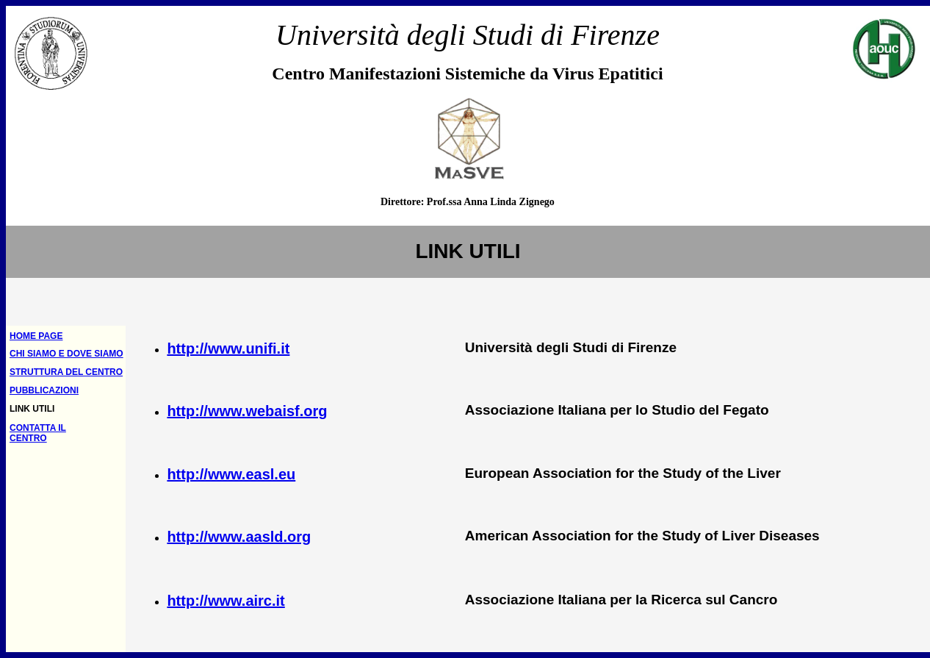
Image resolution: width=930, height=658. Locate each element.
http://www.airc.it (225, 601)
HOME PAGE (36, 336)
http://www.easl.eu (231, 474)
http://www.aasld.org (239, 537)
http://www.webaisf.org (247, 411)
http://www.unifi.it (228, 348)
